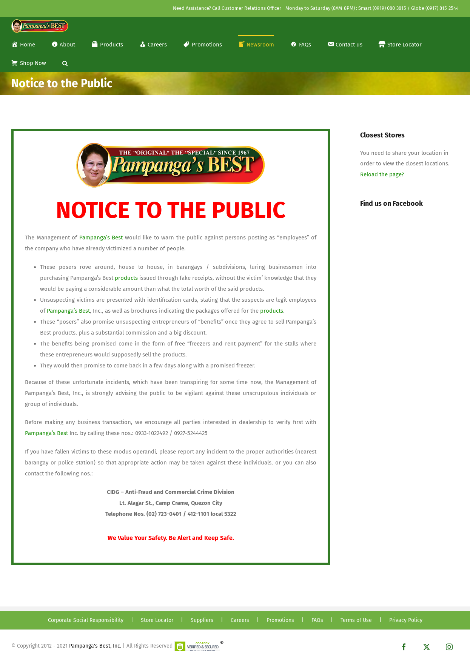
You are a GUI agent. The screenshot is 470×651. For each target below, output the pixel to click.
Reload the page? (382, 174)
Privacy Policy (405, 620)
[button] (65, 62)
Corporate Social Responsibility (85, 620)
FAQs (317, 620)
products (127, 278)
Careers (240, 620)
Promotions (280, 620)
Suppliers (202, 620)
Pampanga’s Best (101, 237)
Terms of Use (356, 620)
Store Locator (157, 620)
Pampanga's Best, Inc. (95, 646)
